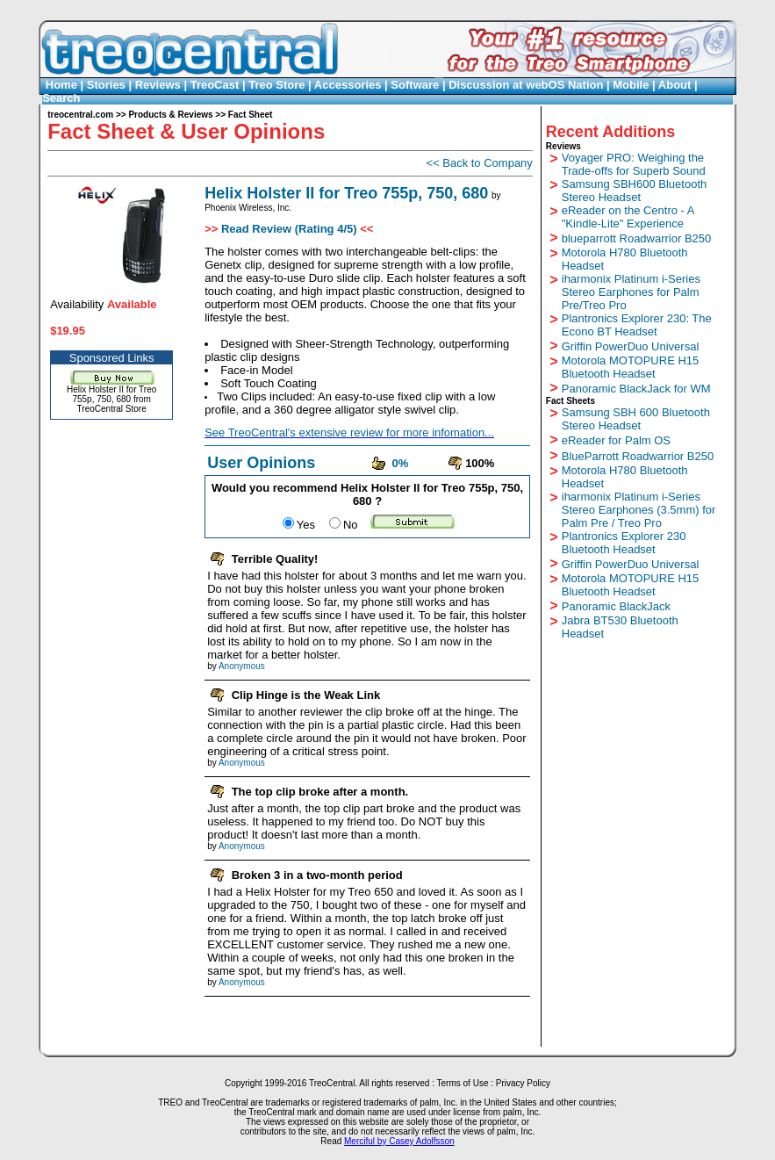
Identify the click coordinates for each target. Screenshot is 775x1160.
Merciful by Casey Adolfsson (399, 1141)
